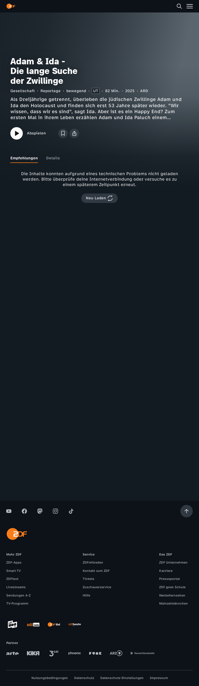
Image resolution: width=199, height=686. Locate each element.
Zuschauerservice (97, 587)
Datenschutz (84, 678)
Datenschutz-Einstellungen (122, 678)
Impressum (159, 678)
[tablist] (99, 158)
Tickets (88, 579)
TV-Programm (17, 603)
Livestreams (16, 587)
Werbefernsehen (172, 595)
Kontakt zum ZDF (96, 571)
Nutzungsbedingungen (49, 678)
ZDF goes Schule (172, 587)
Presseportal (169, 579)
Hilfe (86, 595)
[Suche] (179, 6)
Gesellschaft (22, 91)
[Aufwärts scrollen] (186, 511)
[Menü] (190, 6)
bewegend (76, 91)
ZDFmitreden (93, 562)
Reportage (50, 91)
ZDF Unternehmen (173, 562)
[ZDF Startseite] (11, 6)
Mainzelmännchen (173, 603)
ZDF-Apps (14, 562)
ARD (144, 91)
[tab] (24, 158)
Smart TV (13, 571)
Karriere (166, 571)
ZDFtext (12, 579)
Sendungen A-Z (18, 595)
